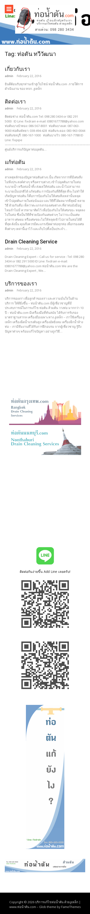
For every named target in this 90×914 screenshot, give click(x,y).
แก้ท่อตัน (15, 162)
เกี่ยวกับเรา (17, 69)
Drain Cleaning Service (31, 242)
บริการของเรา (21, 284)
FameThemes (71, 907)
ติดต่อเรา (15, 102)
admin (9, 76)
